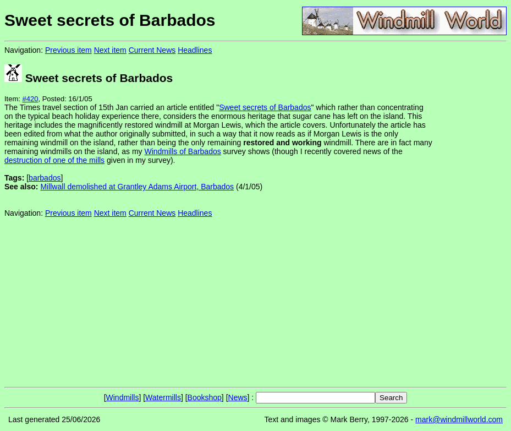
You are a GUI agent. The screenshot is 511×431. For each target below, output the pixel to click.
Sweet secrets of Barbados (265, 107)
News (238, 397)
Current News (152, 50)
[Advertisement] (470, 213)
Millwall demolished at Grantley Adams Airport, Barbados (137, 186)
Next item (110, 50)
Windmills (122, 397)
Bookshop (205, 397)
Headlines (195, 50)
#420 (31, 99)
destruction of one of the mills (54, 160)
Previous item (68, 50)
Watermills (163, 397)
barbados (45, 177)
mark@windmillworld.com (459, 419)
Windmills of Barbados (182, 151)
